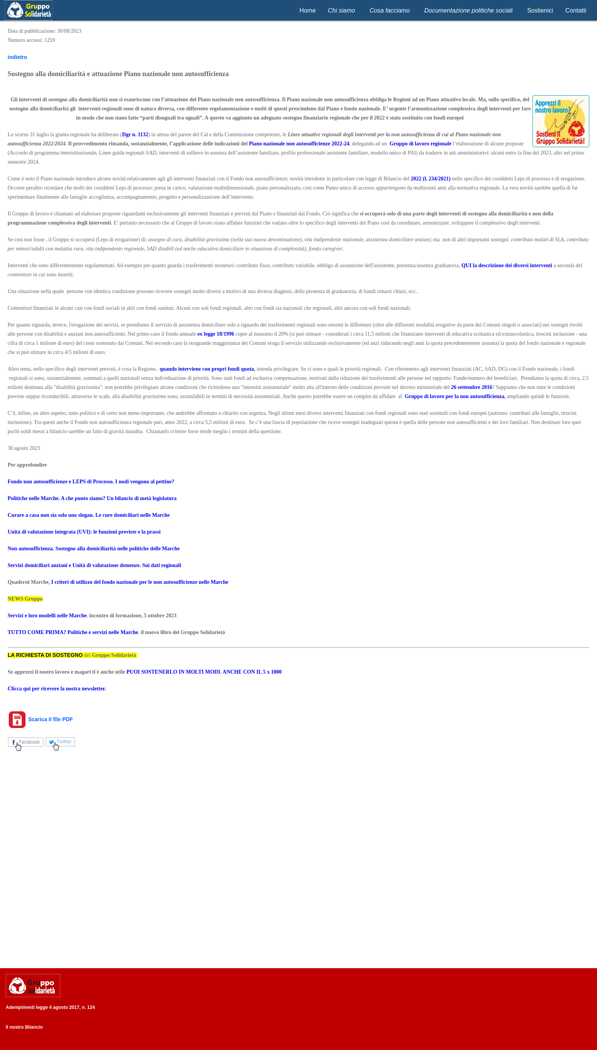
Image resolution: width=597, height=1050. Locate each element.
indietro (17, 57)
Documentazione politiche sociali (468, 10)
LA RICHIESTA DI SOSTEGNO (45, 655)
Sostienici (540, 10)
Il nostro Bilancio (24, 1027)
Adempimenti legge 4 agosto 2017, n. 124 (50, 1007)
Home (308, 10)
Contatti (575, 10)
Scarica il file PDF (40, 719)
